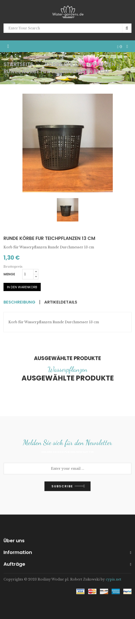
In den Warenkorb (22, 287)
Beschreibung (21, 302)
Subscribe (62, 486)
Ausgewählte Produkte (67, 358)
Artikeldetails (64, 302)
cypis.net (113, 579)
